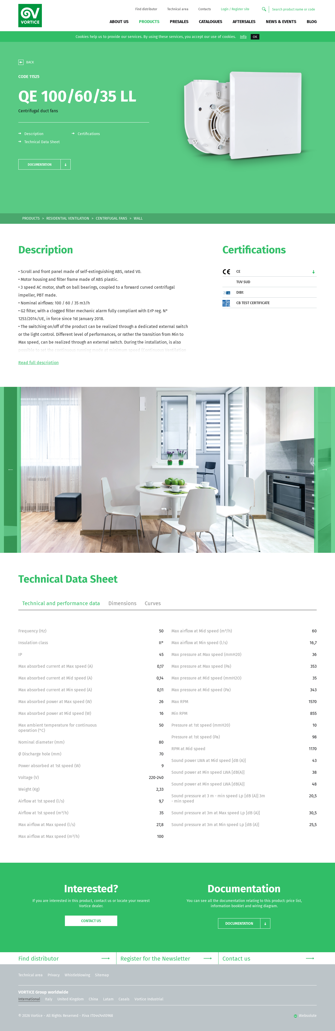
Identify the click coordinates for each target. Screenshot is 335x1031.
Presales (179, 21)
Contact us (91, 921)
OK (255, 37)
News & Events (281, 21)
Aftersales (244, 21)
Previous (10, 470)
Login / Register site (235, 9)
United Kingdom (70, 999)
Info (243, 37)
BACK (30, 62)
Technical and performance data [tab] (61, 603)
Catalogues (210, 21)
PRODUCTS (31, 218)
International (29, 999)
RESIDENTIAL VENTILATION (67, 218)
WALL (138, 218)
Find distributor (146, 9)
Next (324, 470)
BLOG (312, 21)
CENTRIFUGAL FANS (111, 218)
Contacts (204, 9)
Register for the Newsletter (166, 958)
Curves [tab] (153, 603)
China (93, 999)
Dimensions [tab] (122, 603)
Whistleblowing (77, 975)
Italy (48, 999)
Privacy (54, 975)
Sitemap (102, 975)
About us (119, 21)
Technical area (177, 9)
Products (149, 21)
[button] (44, 164)
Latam (108, 999)
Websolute (305, 1015)
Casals (124, 999)
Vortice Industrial (149, 999)
